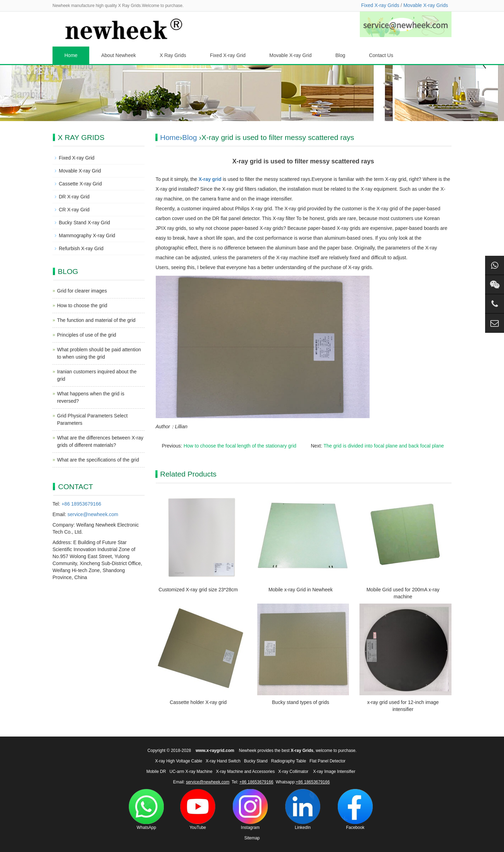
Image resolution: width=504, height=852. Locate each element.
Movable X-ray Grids (425, 5)
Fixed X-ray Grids (380, 5)
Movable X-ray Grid (291, 55)
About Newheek (118, 55)
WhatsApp (146, 809)
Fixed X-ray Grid (228, 55)
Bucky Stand (255, 761)
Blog (340, 55)
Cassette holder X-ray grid (198, 702)
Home (70, 55)
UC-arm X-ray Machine (190, 771)
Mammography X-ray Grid (87, 235)
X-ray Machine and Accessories (245, 771)
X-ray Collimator (293, 771)
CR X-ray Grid (74, 209)
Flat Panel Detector (327, 761)
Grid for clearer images (82, 291)
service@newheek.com (93, 514)
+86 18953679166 (81, 504)
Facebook (355, 809)
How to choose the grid (82, 305)
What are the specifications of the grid (98, 460)
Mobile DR (156, 771)
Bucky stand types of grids (300, 702)
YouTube (197, 809)
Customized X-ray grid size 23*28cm (198, 589)
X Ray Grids (173, 55)
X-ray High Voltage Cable (178, 761)
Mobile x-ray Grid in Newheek (300, 589)
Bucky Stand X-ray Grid (84, 222)
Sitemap (252, 838)
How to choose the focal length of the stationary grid (239, 446)
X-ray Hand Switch (223, 761)
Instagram (250, 809)
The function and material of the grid (96, 320)
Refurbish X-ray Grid (81, 248)
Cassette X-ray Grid (80, 183)
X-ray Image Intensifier (334, 771)
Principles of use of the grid (86, 335)
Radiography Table (288, 761)
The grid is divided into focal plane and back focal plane (383, 446)
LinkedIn (302, 809)
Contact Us (381, 55)
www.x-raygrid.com (215, 750)
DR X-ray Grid (74, 196)
